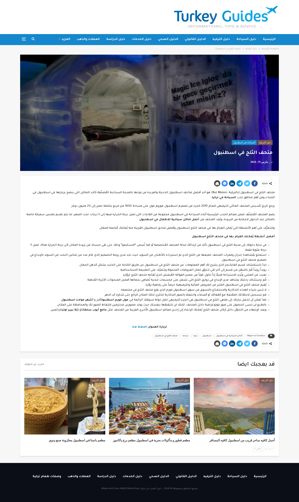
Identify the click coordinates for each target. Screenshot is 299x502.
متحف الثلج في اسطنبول (166, 336)
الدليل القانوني (195, 39)
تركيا (195, 336)
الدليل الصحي (168, 39)
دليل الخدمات (141, 39)
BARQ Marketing (129, 488)
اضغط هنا (139, 327)
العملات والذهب (88, 39)
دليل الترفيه (221, 39)
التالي (257, 449)
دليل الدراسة (115, 39)
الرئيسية (269, 39)
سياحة (186, 336)
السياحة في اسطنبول (244, 142)
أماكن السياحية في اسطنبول (229, 336)
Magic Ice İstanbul (256, 336)
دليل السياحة (246, 39)
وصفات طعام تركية (47, 476)
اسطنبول (206, 336)
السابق (268, 449)
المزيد (65, 39)
